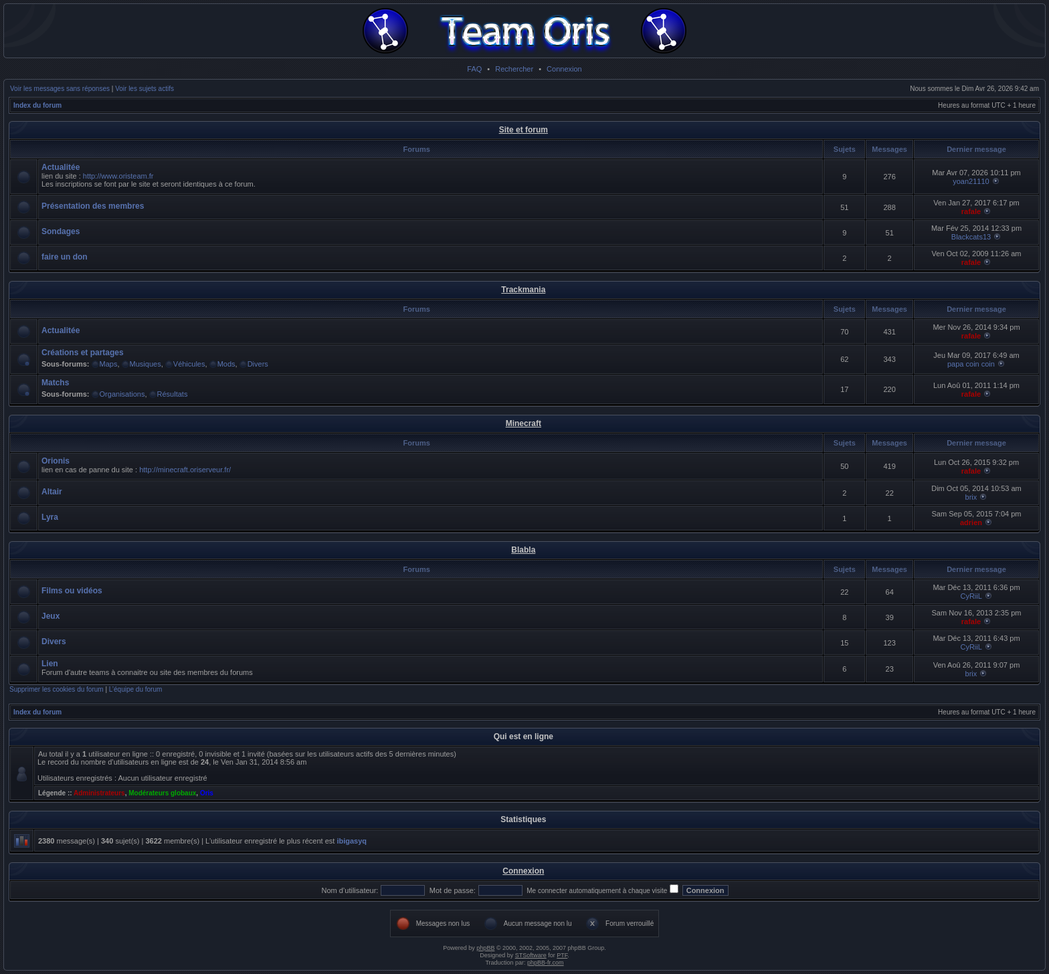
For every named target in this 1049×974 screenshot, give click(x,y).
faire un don (64, 257)
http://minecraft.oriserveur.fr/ (185, 470)
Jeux (50, 616)
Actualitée (60, 167)
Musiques (145, 364)
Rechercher (514, 69)
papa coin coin (971, 364)
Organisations (122, 394)
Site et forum (523, 129)
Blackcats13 (971, 237)
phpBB (485, 948)
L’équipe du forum (136, 689)
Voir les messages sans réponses (60, 88)
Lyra (49, 517)
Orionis (55, 461)
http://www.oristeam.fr (118, 176)
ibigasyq (352, 841)
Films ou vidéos (71, 590)
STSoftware (531, 955)
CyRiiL (970, 596)
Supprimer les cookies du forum (56, 689)
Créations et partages (82, 352)
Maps (109, 364)
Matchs (55, 382)
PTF (562, 955)
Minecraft (523, 423)
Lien (49, 663)
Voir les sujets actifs (144, 88)
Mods (226, 364)
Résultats (172, 394)
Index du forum (37, 105)
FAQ (474, 69)
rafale (971, 211)
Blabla (523, 550)
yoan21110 (971, 181)
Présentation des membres (92, 206)
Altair (51, 491)
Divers (258, 364)
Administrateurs (99, 793)
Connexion (564, 69)
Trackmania (523, 289)
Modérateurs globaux (162, 793)
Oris (206, 793)
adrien (971, 522)
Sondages (60, 231)
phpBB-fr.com (545, 962)
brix (971, 497)
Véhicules (189, 364)
